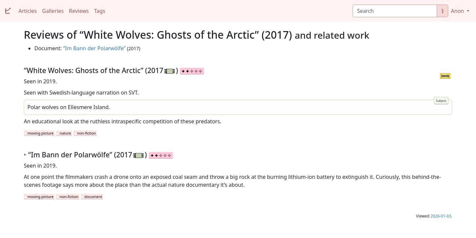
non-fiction (86, 133)
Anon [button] (458, 11)
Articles (28, 11)
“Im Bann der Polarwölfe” (94, 48)
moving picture (40, 133)
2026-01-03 (440, 216)
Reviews (79, 11)
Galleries (52, 11)
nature (65, 133)
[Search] (395, 11)
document (93, 196)
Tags (99, 11)
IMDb (445, 76)
